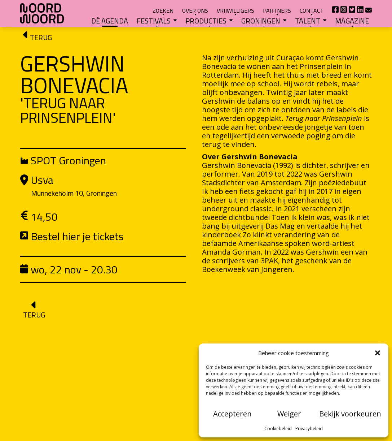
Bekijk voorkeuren (350, 414)
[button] (377, 352)
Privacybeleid (309, 428)
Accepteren (232, 414)
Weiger (289, 414)
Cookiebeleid (278, 428)
